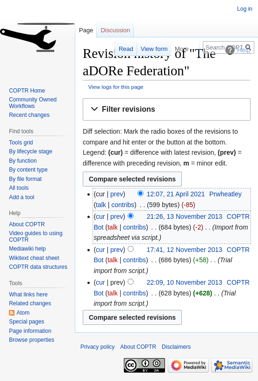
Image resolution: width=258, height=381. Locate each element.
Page (86, 30)
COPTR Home (27, 90)
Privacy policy (97, 347)
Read (119, 48)
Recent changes (29, 115)
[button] (167, 110)
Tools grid (21, 142)
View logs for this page (115, 87)
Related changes (30, 303)
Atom (22, 312)
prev (116, 194)
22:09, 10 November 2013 (184, 282)
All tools (19, 188)
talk (101, 204)
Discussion (115, 30)
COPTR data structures (38, 267)
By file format (25, 179)
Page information (30, 331)
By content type (28, 169)
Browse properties (31, 340)
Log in (244, 9)
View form (147, 48)
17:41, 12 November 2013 (184, 249)
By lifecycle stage (30, 151)
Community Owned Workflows (33, 102)
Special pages (26, 321)
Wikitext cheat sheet (34, 258)
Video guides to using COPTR (36, 236)
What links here (28, 294)
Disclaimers (176, 347)
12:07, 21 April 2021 (176, 194)
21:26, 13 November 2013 (184, 216)
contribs (122, 204)
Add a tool (21, 197)
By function (22, 161)
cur (100, 216)
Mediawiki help (27, 248)
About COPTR (27, 224)
